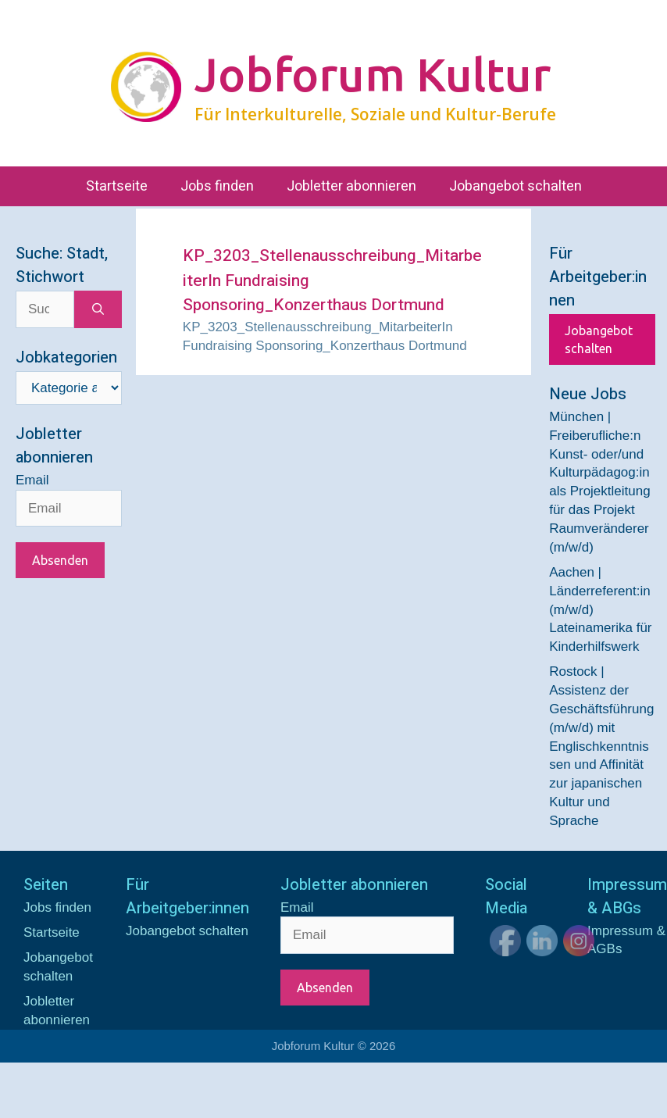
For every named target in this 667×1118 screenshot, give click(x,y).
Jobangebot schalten (515, 186)
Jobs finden (217, 186)
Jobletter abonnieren (351, 186)
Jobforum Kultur (372, 74)
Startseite (117, 186)
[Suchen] (98, 309)
